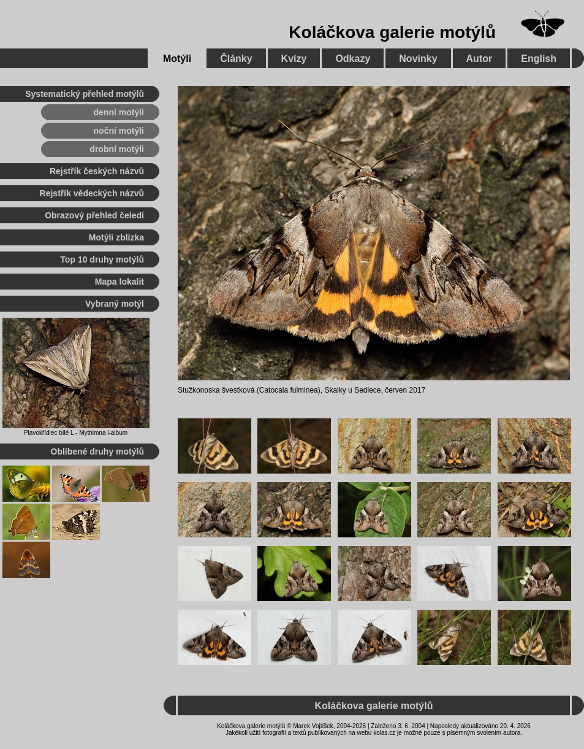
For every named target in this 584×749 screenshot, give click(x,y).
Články (236, 58)
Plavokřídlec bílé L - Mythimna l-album (75, 432)
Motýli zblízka (116, 237)
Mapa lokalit (119, 281)
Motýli (177, 58)
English (538, 58)
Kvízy (294, 58)
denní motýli (119, 112)
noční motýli (119, 131)
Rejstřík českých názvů (97, 171)
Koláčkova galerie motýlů (392, 32)
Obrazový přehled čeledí (94, 215)
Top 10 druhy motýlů (102, 259)
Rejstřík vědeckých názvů (92, 193)
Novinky (418, 58)
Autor (479, 58)
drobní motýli (116, 149)
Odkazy (352, 58)
